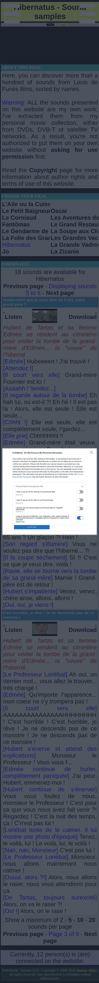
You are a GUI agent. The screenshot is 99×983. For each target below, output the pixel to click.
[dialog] (49, 491)
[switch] (80, 491)
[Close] (92, 453)
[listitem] (49, 486)
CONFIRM (31, 527)
